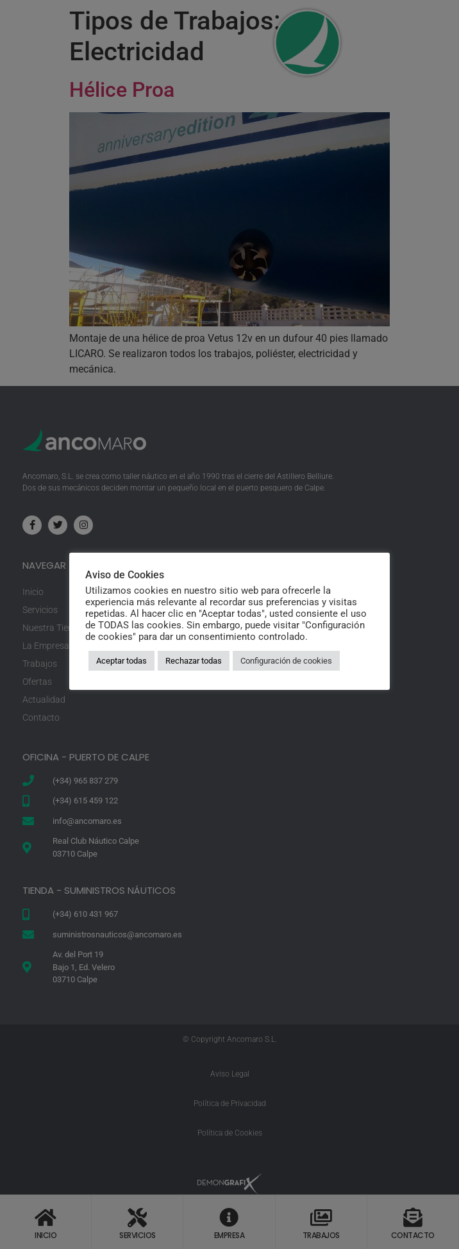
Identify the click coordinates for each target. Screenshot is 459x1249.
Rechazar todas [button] (193, 661)
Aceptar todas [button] (121, 661)
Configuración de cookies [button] (286, 661)
